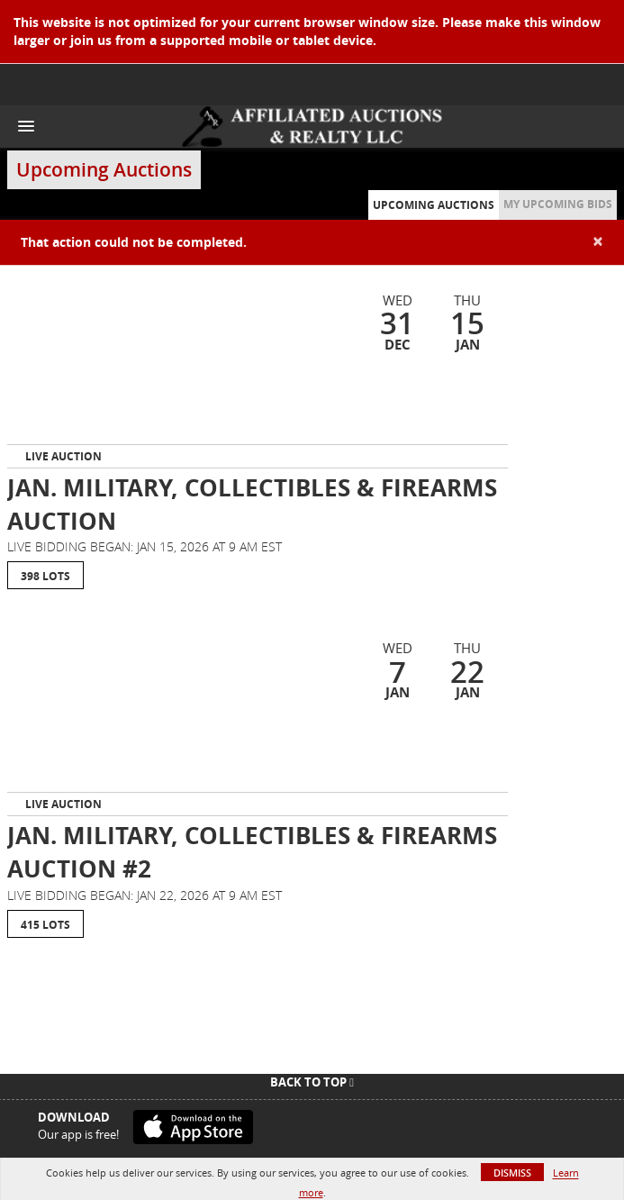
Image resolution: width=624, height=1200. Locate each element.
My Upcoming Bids (557, 204)
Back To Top (312, 1082)
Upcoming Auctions (433, 205)
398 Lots (45, 576)
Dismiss (512, 1172)
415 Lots (45, 924)
